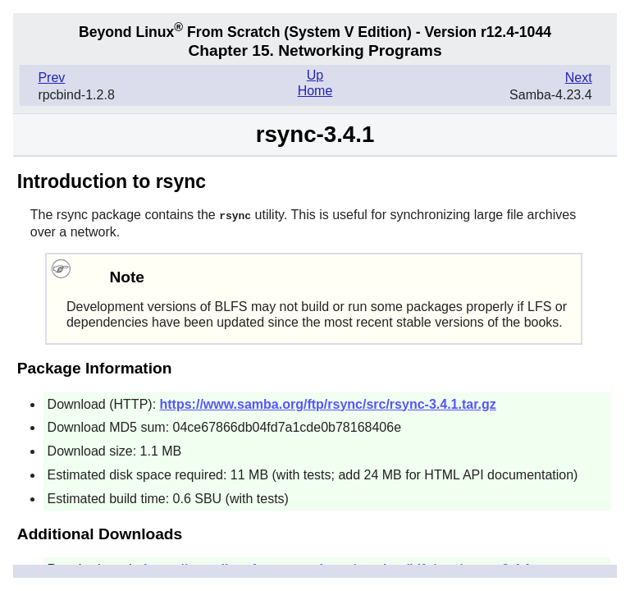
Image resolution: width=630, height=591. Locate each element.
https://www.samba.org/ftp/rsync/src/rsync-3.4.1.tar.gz (328, 403)
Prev (51, 78)
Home (315, 91)
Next (578, 78)
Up (315, 75)
